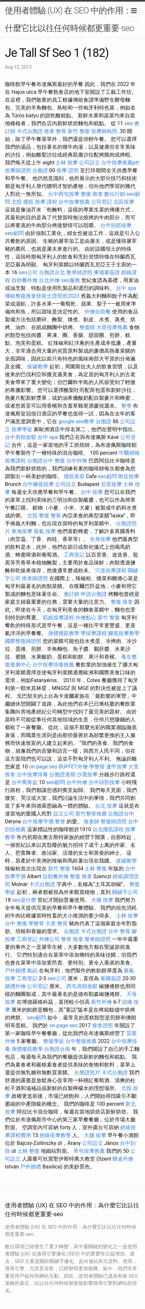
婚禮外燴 (15, 986)
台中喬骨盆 (24, 782)
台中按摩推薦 (74, 202)
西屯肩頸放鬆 (82, 986)
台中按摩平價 (38, 821)
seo (128, 123)
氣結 (32, 970)
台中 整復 (16, 923)
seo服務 (70, 280)
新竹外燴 (101, 1002)
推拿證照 (102, 1025)
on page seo (43, 767)
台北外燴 (49, 280)
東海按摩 (21, 531)
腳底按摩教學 (123, 633)
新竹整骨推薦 (91, 814)
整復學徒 (53, 1041)
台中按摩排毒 (32, 774)
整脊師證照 (79, 272)
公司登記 (101, 202)
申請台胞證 (94, 594)
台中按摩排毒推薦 (53, 665)
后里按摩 (111, 484)
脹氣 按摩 (45, 531)
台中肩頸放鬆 (20, 437)
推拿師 (91, 821)
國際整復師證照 (23, 641)
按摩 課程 (46, 202)
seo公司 (28, 272)
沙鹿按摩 (87, 774)
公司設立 (89, 162)
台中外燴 (76, 461)
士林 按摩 (67, 162)
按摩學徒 (21, 429)
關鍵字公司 (125, 892)
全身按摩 (100, 539)
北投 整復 (38, 515)
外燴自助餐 (98, 312)
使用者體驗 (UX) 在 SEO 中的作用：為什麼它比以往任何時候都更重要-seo (72, 19)
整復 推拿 (92, 194)
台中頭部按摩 (116, 225)
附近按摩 (128, 476)
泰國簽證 (110, 978)
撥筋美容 (74, 476)
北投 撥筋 (22, 202)
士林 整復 (96, 868)
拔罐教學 (37, 366)
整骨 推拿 (72, 939)
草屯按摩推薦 (89, 1151)
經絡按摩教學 (55, 1135)
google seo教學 (76, 421)
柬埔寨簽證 (107, 272)
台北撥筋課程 (108, 829)
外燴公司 (49, 939)
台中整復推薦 (81, 1041)
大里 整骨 (56, 923)
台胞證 (40, 170)
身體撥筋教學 (63, 633)
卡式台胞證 (30, 131)
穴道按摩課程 (110, 570)
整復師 (87, 327)
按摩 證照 (67, 170)
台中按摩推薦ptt (120, 162)
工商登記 (74, 555)
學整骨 (97, 767)
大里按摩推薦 (112, 327)
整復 (60, 461)
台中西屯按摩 (63, 194)
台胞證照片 (87, 1072)
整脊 (126, 406)
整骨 (56, 515)
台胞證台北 (52, 272)
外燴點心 (85, 617)
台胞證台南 (57, 1049)
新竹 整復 (79, 131)
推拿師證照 (35, 578)
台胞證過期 (62, 774)
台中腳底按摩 (38, 484)
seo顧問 (14, 233)
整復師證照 (114, 821)
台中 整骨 (119, 931)
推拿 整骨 (55, 131)
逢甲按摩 (116, 767)
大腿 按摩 (102, 900)
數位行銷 (114, 194)
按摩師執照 (104, 131)
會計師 (71, 594)
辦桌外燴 (122, 1159)
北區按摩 (123, 202)
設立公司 (63, 814)
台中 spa (126, 288)
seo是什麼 (24, 900)
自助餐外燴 (24, 280)
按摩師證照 (18, 170)
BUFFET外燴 (73, 767)
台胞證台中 (40, 461)
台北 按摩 (106, 806)
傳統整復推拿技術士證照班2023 (42, 296)
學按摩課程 (94, 633)
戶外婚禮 (15, 970)
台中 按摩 (92, 492)
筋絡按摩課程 (58, 617)
